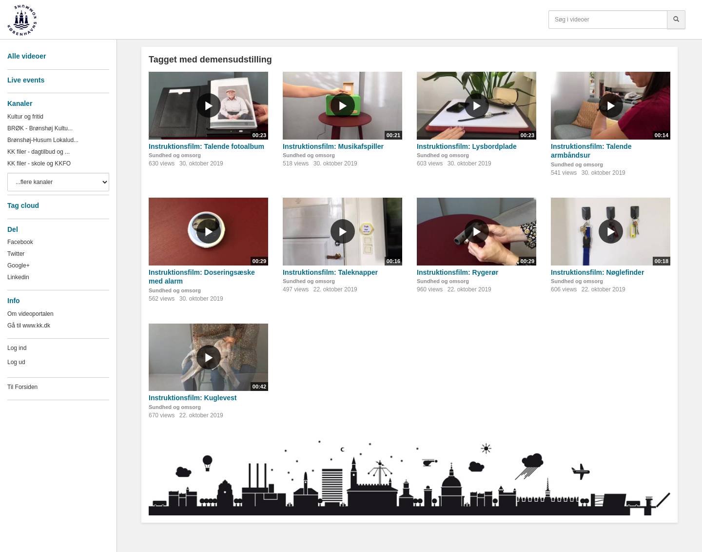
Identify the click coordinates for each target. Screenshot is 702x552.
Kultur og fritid (25, 116)
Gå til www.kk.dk (28, 325)
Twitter (15, 253)
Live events (25, 80)
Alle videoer (26, 56)
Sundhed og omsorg (175, 155)
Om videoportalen (30, 313)
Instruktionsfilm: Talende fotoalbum (206, 146)
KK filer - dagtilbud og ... (38, 151)
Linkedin (18, 277)
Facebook (20, 242)
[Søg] (676, 19)
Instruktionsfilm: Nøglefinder (597, 272)
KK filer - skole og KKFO (39, 163)
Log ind (16, 348)
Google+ (18, 265)
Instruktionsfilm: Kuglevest (192, 398)
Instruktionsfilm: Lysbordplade (467, 146)
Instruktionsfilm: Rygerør (457, 272)
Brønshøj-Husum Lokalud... (42, 140)
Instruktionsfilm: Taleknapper (330, 272)
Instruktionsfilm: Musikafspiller (333, 146)
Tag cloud (23, 205)
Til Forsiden (22, 387)
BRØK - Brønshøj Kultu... (40, 128)
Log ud (16, 362)
